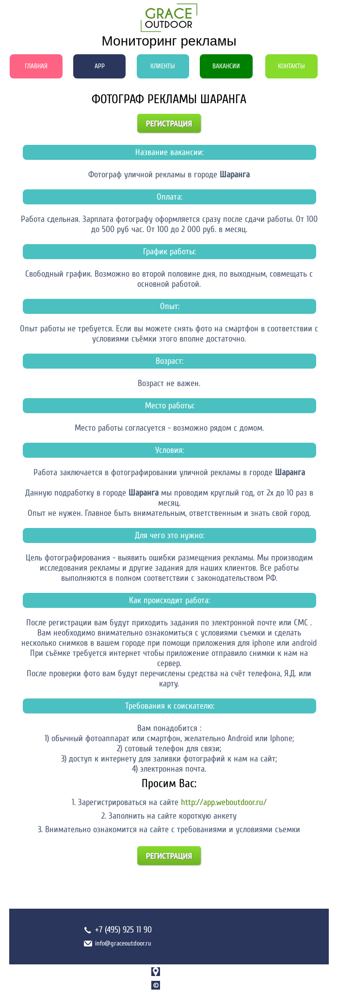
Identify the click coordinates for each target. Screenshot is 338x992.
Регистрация (169, 123)
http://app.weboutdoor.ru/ (224, 802)
